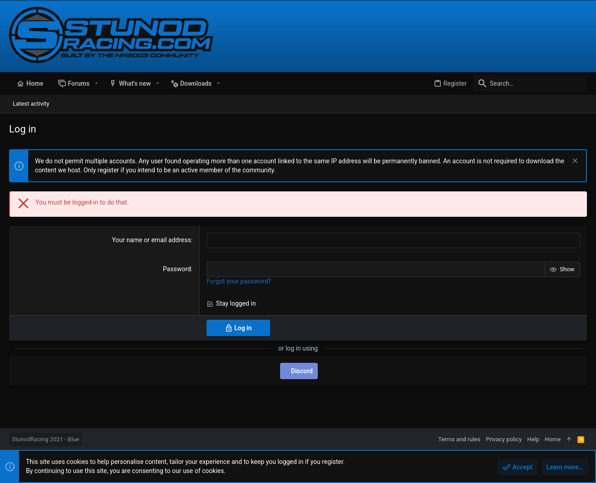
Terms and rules (459, 439)
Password (177, 269)
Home (553, 439)
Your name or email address (151, 240)
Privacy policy (504, 439)
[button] (96, 83)
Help (533, 439)
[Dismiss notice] (574, 161)
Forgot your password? (239, 281)
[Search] (530, 83)
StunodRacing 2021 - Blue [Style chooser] (45, 439)
